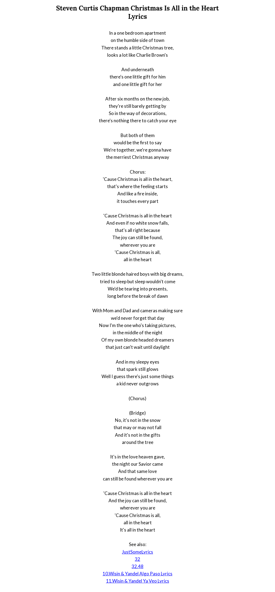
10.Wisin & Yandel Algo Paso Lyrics (137, 573)
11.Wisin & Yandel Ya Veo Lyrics (137, 581)
